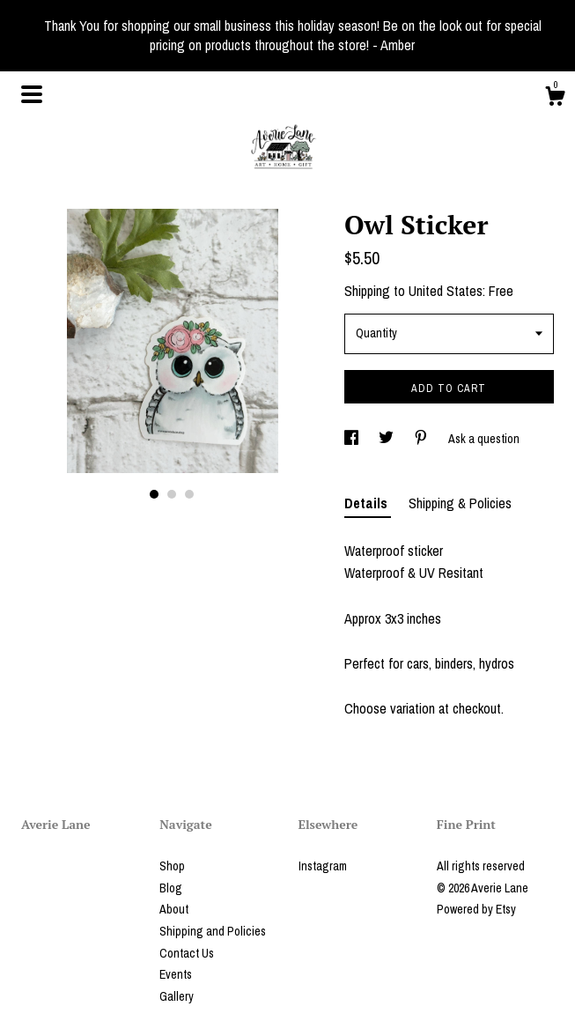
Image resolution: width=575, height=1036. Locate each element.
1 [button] (154, 494)
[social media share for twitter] (387, 439)
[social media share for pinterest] (422, 439)
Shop (172, 866)
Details (367, 503)
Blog (170, 888)
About (173, 909)
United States (446, 290)
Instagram (323, 866)
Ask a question (484, 439)
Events (175, 974)
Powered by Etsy (476, 909)
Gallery (176, 996)
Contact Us (186, 953)
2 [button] (171, 494)
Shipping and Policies (212, 931)
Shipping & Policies (460, 503)
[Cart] (554, 98)
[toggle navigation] (31, 94)
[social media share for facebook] (352, 439)
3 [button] (189, 494)
